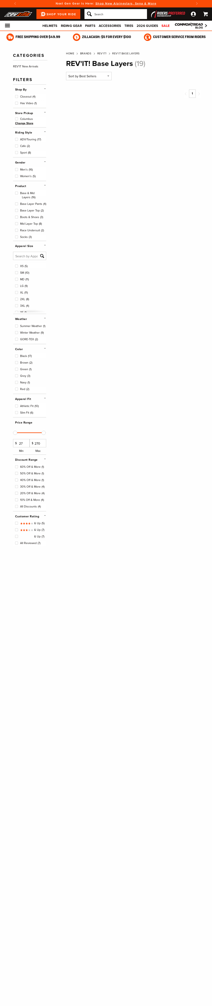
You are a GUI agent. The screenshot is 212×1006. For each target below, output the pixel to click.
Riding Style (23, 132)
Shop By (21, 89)
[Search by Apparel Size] (29, 256)
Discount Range (26, 460)
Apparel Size (24, 246)
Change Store (24, 123)
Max (38, 446)
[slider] (15, 433)
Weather (21, 319)
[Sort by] (89, 76)
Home (70, 53)
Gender (20, 162)
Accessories (110, 25)
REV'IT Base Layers (126, 53)
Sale (165, 25)
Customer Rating (27, 516)
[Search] (115, 14)
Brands (86, 53)
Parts (90, 25)
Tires (128, 25)
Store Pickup (24, 113)
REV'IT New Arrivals (25, 66)
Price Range (24, 422)
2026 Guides (147, 25)
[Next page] (199, 94)
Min (21, 446)
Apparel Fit (23, 399)
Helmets (49, 25)
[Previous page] (186, 94)
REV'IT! (102, 53)
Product (20, 186)
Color (19, 349)
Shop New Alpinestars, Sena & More (126, 3)
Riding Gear (71, 25)
